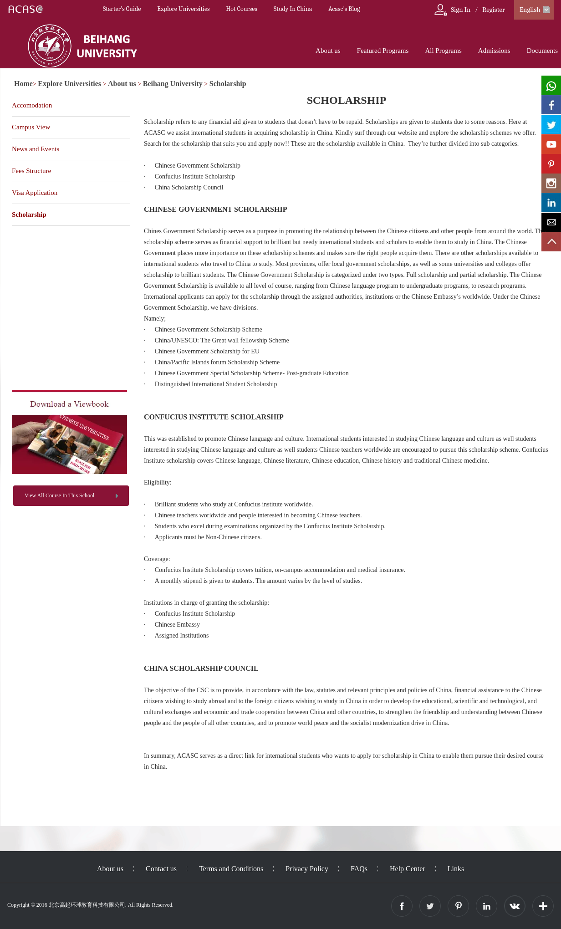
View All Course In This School (59, 495)
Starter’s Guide (122, 9)
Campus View (31, 127)
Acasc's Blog (344, 9)
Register (493, 9)
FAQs (359, 869)
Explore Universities (183, 9)
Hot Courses (241, 9)
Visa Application (34, 192)
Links (456, 869)
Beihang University (173, 83)
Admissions (494, 50)
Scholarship (227, 83)
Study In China (293, 9)
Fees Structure (31, 170)
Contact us (161, 869)
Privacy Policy (307, 869)
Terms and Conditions (231, 869)
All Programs (443, 50)
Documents (542, 50)
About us (328, 50)
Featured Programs (383, 50)
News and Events (35, 149)
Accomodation (32, 105)
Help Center (407, 869)
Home (23, 83)
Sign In (460, 9)
